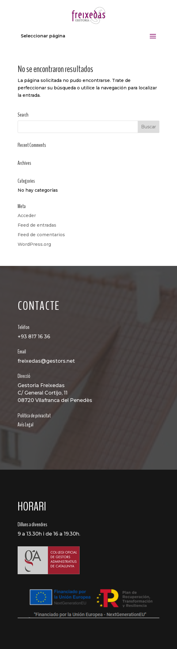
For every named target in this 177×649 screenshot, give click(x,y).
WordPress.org (34, 244)
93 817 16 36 (35, 336)
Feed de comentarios (41, 234)
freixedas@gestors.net (46, 361)
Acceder (27, 215)
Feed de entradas (37, 225)
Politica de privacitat (34, 415)
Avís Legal (25, 424)
